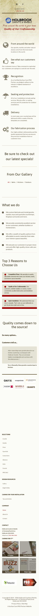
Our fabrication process (23, 128)
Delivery (15, 112)
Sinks (4, 464)
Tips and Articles (7, 499)
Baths (13, 182)
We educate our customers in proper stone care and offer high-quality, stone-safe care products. (21, 247)
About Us (5, 514)
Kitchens (20, 182)
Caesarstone (6, 455)
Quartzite (5, 451)
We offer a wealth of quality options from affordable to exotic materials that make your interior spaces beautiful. (20, 236)
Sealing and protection (22, 94)
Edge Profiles (6, 488)
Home (4, 510)
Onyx (4, 447)
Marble (5, 443)
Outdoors (28, 182)
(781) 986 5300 (12, 535)
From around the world (22, 43)
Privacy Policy (16, 604)
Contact (5, 518)
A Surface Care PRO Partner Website (20, 606)
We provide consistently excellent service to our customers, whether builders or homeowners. (20, 225)
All (8, 182)
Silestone (5, 460)
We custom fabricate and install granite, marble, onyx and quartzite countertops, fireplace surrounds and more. (20, 214)
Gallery (5, 483)
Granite (5, 439)
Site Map (24, 604)
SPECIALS (5, 472)
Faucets (5, 468)
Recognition (17, 76)
